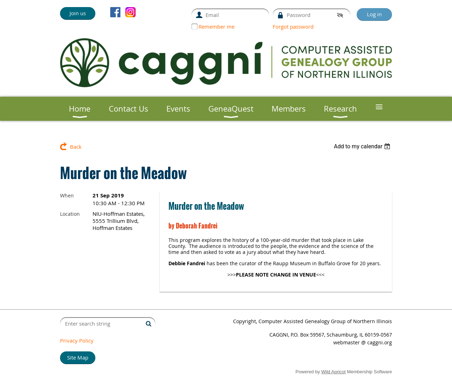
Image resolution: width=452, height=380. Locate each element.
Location (70, 213)
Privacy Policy (77, 340)
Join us (78, 13)
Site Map (77, 357)
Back (76, 146)
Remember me (216, 26)
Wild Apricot (333, 371)
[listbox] (363, 146)
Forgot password (293, 26)
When (67, 195)
